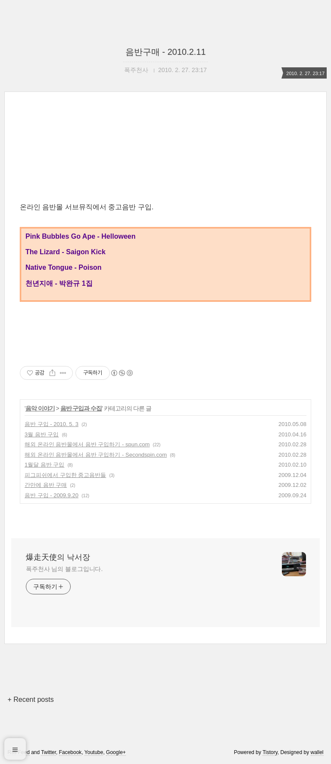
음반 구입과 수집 (81, 408)
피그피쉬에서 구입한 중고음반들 (65, 475)
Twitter (48, 752)
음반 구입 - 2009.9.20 (51, 495)
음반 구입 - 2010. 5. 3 (51, 424)
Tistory (270, 752)
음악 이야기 (40, 408)
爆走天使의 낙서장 (58, 557)
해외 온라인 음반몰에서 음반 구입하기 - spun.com (87, 444)
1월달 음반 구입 (44, 464)
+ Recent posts (30, 699)
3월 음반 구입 (42, 434)
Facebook (70, 752)
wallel (317, 752)
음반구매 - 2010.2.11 (165, 52)
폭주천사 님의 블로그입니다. (64, 568)
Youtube (93, 752)
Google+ (116, 752)
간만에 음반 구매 (46, 485)
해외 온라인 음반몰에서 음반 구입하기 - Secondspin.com (96, 454)
